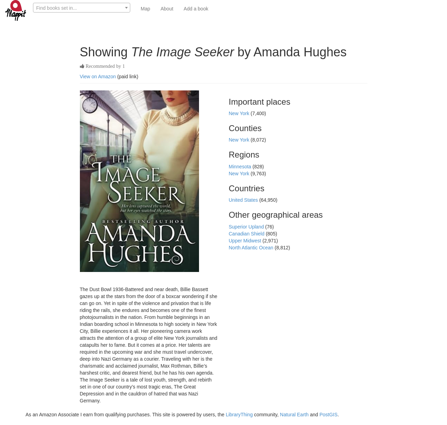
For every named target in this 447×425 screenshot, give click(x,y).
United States (244, 200)
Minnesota (241, 166)
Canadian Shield (247, 233)
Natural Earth (294, 414)
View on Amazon (98, 76)
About (166, 8)
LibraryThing (239, 414)
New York (240, 113)
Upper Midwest (246, 240)
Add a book (196, 8)
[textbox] (81, 8)
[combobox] (81, 8)
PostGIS (329, 414)
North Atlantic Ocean (252, 247)
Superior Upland (247, 227)
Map (145, 8)
